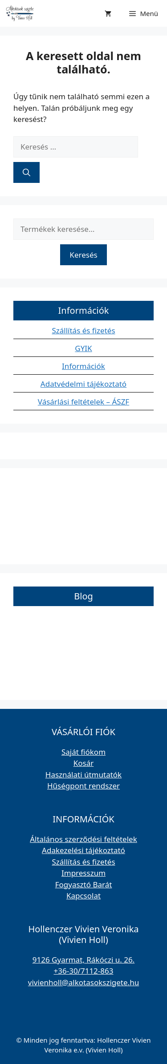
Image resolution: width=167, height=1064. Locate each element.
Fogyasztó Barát (83, 884)
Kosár (83, 763)
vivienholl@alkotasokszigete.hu (83, 982)
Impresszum (83, 873)
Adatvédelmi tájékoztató (83, 384)
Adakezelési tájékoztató (83, 850)
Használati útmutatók (83, 774)
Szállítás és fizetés (83, 330)
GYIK (83, 348)
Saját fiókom (83, 752)
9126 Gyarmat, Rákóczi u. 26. (83, 960)
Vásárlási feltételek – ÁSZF (83, 401)
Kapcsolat (83, 895)
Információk (83, 366)
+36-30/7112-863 (84, 971)
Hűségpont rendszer (83, 786)
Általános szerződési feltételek (83, 839)
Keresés (83, 255)
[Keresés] (26, 172)
